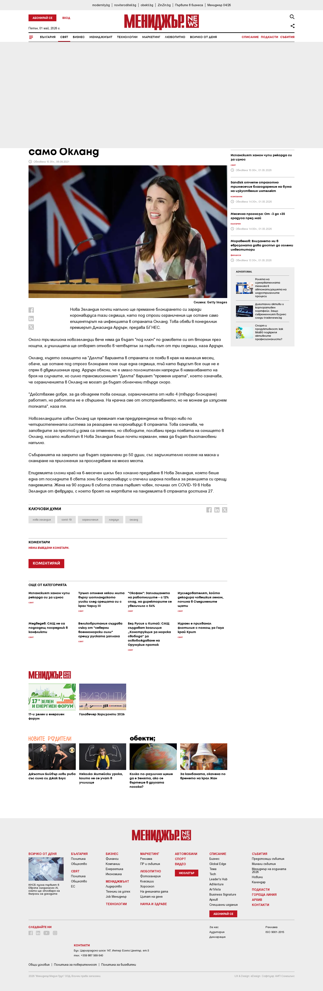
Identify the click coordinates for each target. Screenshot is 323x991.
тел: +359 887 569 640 (88, 955)
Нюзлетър (186, 873)
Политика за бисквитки (118, 964)
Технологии (127, 37)
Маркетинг (151, 37)
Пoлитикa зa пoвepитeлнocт (75, 964)
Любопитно (175, 37)
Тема (212, 868)
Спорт (180, 858)
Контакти (260, 904)
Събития (287, 37)
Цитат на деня (151, 896)
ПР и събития (150, 863)
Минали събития (264, 863)
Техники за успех (118, 891)
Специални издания (223, 904)
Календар (259, 882)
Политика (78, 858)
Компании (113, 863)
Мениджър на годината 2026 (269, 870)
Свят (64, 37)
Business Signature (222, 894)
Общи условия (39, 964)
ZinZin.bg (164, 5)
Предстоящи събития (268, 858)
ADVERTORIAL (244, 272)
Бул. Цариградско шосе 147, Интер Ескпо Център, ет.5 (111, 950)
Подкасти (269, 37)
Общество (79, 863)
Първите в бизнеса (189, 5)
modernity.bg (101, 5)
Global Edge (217, 863)
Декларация (217, 937)
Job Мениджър (116, 896)
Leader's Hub (218, 879)
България (48, 37)
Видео (180, 863)
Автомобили (186, 853)
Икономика (114, 874)
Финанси (112, 858)
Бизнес (79, 37)
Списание (250, 37)
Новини (257, 877)
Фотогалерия (150, 876)
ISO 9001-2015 (275, 932)
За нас (214, 927)
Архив (213, 899)
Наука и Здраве (153, 903)
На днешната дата (154, 891)
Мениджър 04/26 (219, 5)
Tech (212, 874)
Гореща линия (264, 894)
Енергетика (114, 868)
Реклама (146, 858)
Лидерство (114, 886)
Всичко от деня (203, 37)
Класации (147, 881)
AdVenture (216, 884)
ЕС (73, 886)
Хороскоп (147, 886)
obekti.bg (147, 5)
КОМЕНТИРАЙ (46, 563)
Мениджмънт (100, 37)
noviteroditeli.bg (125, 5)
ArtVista (215, 889)
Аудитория (216, 932)
